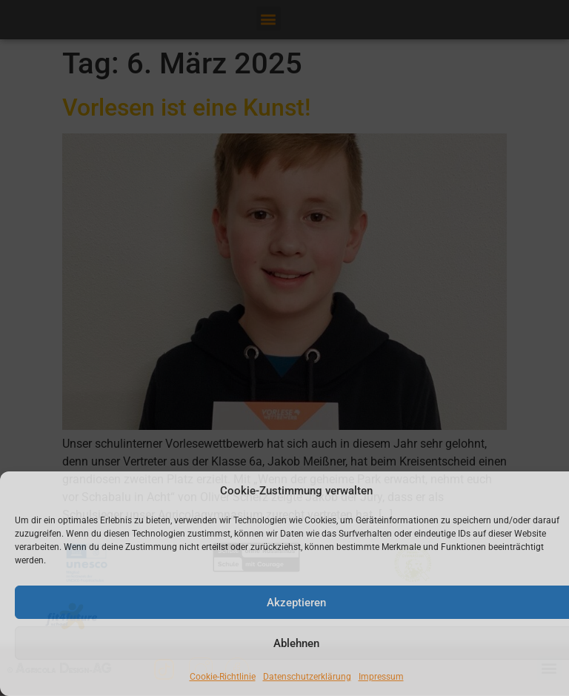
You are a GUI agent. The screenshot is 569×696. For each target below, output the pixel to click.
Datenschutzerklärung (307, 677)
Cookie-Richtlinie (223, 677)
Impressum (381, 677)
